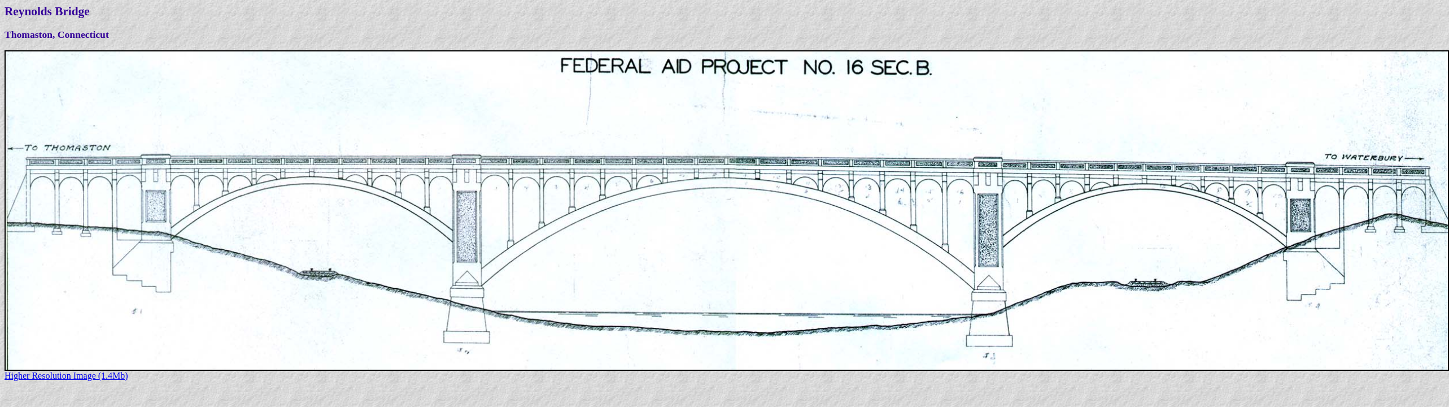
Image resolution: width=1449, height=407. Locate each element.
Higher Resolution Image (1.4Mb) (66, 375)
